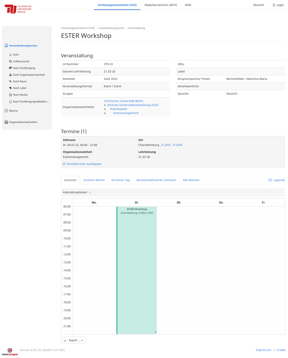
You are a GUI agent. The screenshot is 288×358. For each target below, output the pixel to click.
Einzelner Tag (121, 180)
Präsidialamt (118, 109)
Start (14, 54)
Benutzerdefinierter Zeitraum (156, 180)
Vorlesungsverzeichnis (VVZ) (117, 5)
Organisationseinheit (77, 152)
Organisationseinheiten (20, 122)
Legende (277, 180)
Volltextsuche (19, 61)
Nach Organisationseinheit (27, 74)
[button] (155, 331)
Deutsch (258, 5)
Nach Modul (18, 94)
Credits (281, 350)
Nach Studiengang (22, 68)
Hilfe (188, 5)
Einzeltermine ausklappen (82, 164)
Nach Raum (18, 81)
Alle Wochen (191, 180)
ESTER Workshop (137, 209)
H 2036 (177, 145)
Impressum (263, 350)
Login (278, 5)
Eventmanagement (126, 113)
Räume (11, 110)
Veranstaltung (136, 28)
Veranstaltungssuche (20, 45)
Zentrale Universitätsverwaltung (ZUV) (132, 105)
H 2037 (166, 145)
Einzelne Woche (94, 180)
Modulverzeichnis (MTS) (161, 5)
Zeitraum (69, 140)
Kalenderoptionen (75, 192)
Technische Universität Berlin (123, 101)
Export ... (73, 340)
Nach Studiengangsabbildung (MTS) (30, 101)
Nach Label (17, 88)
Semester (70, 180)
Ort (140, 140)
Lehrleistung (147, 152)
